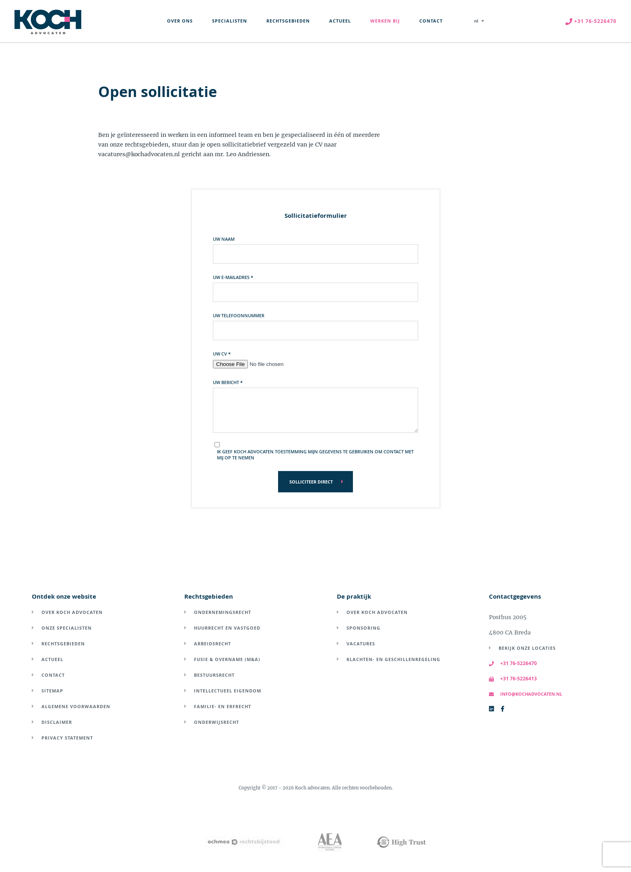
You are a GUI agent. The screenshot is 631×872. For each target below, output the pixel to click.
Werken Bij (385, 21)
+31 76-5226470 (513, 663)
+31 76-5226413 (513, 678)
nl (476, 21)
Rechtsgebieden (288, 21)
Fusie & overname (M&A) (227, 659)
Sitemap (52, 691)
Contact (431, 21)
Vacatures (360, 644)
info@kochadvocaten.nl (525, 694)
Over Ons (180, 21)
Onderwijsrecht (216, 722)
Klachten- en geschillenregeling (393, 659)
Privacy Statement (67, 738)
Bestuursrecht (214, 675)
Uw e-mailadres (233, 277)
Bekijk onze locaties (527, 648)
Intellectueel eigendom (227, 691)
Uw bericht (228, 382)
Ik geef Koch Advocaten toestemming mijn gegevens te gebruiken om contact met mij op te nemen (315, 454)
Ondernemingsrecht (222, 612)
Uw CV (222, 354)
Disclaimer (56, 722)
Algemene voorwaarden (75, 706)
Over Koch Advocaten (72, 612)
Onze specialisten (66, 628)
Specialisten (229, 21)
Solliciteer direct (311, 482)
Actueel (340, 21)
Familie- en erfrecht (222, 706)
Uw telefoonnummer (238, 315)
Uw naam (224, 239)
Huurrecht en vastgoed (227, 628)
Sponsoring (363, 628)
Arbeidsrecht (212, 644)
